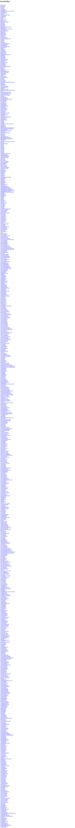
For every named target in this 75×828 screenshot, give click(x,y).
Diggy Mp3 (2, 183)
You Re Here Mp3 (3, 669)
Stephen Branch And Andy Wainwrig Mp (7, 90)
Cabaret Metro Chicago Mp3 (5, 153)
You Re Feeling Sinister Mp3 (5, 664)
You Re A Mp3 (3, 653)
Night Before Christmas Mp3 (5, 38)
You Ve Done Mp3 (3, 793)
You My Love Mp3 (3, 615)
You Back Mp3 (3, 277)
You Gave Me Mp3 (3, 446)
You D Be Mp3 (3, 360)
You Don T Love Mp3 (4, 395)
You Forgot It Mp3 (3, 437)
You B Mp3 (2, 274)
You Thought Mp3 (3, 768)
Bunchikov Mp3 (3, 747)
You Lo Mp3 (2, 574)
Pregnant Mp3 (2, 58)
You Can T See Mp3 (4, 340)
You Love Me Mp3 (3, 583)
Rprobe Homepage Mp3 (4, 71)
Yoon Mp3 (2, 145)
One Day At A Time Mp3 (4, 46)
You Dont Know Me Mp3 (4, 399)
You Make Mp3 (3, 590)
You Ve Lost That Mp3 (4, 802)
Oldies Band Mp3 (3, 45)
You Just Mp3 (2, 512)
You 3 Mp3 (2, 206)
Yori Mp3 (2, 150)
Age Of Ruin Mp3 (3, 540)
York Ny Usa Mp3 (3, 165)
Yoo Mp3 (2, 144)
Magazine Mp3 (3, 342)
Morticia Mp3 (2, 362)
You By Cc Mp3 (3, 298)
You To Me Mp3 (3, 772)
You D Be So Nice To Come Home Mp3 (7, 366)
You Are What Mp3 (3, 269)
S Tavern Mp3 (2, 73)
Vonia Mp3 (2, 124)
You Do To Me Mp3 (4, 380)
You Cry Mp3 (2, 357)
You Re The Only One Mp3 (5, 692)
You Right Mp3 (3, 710)
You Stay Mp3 (3, 750)
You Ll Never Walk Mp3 (4, 564)
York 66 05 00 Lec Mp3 (4, 156)
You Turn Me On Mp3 (4, 783)
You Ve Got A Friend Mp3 (5, 798)
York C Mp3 (2, 158)
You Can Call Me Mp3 (4, 310)
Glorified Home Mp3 (4, 273)
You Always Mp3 (3, 219)
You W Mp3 (2, 803)
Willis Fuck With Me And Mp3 (5, 130)
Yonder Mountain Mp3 (4, 136)
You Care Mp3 (3, 345)
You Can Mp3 (2, 307)
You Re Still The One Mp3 (5, 686)
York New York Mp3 (4, 162)
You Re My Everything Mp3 (5, 673)
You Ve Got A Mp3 (3, 796)
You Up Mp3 (2, 788)
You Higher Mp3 (3, 499)
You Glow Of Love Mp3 (4, 457)
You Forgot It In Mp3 (4, 438)
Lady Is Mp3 (2, 9)
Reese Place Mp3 (3, 163)
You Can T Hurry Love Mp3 (5, 336)
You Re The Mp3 (3, 687)
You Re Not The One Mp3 (5, 677)
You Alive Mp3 (3, 216)
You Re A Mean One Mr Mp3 (5, 656)
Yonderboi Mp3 (3, 139)
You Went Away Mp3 (4, 821)
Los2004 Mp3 (2, 16)
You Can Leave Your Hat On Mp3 (6, 329)
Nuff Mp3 (2, 41)
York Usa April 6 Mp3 (4, 168)
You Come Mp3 (3, 350)
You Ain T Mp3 (3, 214)
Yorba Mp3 (2, 147)
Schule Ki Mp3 (3, 76)
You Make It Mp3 (3, 592)
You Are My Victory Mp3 (4, 257)
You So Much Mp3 (3, 745)
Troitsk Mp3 (2, 115)
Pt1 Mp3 (2, 569)
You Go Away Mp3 (3, 459)
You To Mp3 (2, 769)
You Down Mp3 (3, 403)
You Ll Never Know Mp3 (4, 563)
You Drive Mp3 (3, 405)
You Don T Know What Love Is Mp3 (7, 394)
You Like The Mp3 (3, 547)
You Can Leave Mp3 (4, 326)
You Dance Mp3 (3, 368)
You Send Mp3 (3, 725)
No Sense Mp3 (3, 441)
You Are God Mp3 (3, 240)
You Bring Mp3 (3, 291)
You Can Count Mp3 (4, 315)
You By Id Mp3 (3, 300)
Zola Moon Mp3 (3, 312)
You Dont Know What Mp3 (5, 400)
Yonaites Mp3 (2, 134)
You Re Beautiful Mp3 (4, 662)
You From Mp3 (3, 443)
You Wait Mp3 (3, 805)
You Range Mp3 (3, 651)
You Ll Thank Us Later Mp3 (5, 570)
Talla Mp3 (2, 96)
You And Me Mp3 (3, 227)
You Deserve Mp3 (3, 371)
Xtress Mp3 (2, 133)
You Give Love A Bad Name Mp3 (6, 455)
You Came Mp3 (3, 306)
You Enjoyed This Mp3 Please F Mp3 (7, 417)
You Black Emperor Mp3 (4, 290)
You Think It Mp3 (3, 764)
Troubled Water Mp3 (4, 668)
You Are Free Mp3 (3, 236)
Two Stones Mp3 (3, 480)
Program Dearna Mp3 (4, 59)
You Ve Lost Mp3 (3, 801)
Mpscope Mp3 (3, 31)
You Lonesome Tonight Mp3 (5, 575)
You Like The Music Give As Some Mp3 (7, 552)
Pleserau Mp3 (2, 56)
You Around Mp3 (3, 271)
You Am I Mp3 (3, 221)
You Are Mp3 (2, 230)
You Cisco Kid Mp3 (4, 348)
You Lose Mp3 (3, 581)
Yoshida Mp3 (2, 181)
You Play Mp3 (3, 643)
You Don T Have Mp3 (4, 386)
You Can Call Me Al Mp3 (4, 311)
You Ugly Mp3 (3, 784)
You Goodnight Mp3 (4, 471)
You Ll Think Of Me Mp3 (5, 573)
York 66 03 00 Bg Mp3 (4, 155)
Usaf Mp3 (2, 120)
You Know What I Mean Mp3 (5, 527)
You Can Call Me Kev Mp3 (5, 313)
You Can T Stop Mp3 (4, 341)
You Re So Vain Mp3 (4, 683)
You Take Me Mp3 (3, 756)
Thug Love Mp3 (3, 109)
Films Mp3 (2, 639)
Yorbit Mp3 (2, 148)
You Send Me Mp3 (3, 726)
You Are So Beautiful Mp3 (5, 261)
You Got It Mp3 (3, 473)
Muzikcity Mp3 (3, 33)
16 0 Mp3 (2, 678)
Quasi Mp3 (2, 61)
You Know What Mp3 (4, 525)
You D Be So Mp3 (3, 361)
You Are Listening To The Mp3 (5, 247)
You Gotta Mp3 (3, 481)
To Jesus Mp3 (2, 111)
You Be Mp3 (2, 280)
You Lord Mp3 (3, 580)
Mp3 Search (2, 6)
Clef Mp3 (2, 401)
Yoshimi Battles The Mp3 (4, 187)
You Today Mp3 (3, 774)
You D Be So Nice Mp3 (4, 363)
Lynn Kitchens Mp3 (3, 688)
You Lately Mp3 (3, 531)
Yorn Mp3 (2, 172)
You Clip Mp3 (2, 349)
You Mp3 (2, 201)
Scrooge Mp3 (2, 173)
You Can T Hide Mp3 (4, 335)
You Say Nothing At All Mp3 (5, 721)
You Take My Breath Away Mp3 (6, 758)
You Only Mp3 (3, 632)
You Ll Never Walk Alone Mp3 (5, 565)
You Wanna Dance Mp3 (4, 809)
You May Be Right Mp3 (4, 598)
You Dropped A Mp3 (4, 409)
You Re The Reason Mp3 (4, 693)
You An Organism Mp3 (4, 223)
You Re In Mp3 (3, 670)
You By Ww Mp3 (3, 303)
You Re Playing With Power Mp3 (6, 680)
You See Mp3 (2, 722)
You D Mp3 (2, 359)
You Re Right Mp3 (3, 681)
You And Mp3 (2, 224)
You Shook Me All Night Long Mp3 (6, 735)
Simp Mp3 (2, 222)
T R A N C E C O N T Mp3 (5, 95)
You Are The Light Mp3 (4, 264)
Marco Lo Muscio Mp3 (4, 21)
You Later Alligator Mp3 (4, 533)
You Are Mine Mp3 (3, 250)
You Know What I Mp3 (4, 526)
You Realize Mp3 (3, 699)
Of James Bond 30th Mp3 (4, 43)
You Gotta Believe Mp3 (4, 482)
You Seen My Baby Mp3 (4, 724)
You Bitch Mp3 (3, 289)
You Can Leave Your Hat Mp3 (5, 328)
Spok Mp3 (2, 88)
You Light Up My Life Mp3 (5, 543)
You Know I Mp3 (3, 522)
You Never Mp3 (3, 623)
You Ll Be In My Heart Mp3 (5, 561)
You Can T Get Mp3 (4, 334)
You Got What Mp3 (3, 477)
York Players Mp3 (3, 166)
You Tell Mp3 (2, 760)
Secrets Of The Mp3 (4, 77)
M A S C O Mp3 (3, 18)
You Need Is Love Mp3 (4, 617)
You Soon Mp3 (3, 746)
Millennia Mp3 (3, 27)
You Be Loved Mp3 (3, 281)
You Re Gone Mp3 (3, 666)
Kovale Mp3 (2, 7)
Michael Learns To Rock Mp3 (5, 26)
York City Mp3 (3, 160)
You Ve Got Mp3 (3, 795)
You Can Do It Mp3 (3, 319)
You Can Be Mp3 (3, 308)
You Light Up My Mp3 (4, 542)
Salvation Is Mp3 (3, 74)
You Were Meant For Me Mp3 (5, 825)
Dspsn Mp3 (2, 619)
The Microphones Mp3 (4, 263)
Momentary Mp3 (3, 708)
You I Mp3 (2, 502)
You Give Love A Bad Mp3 (5, 454)
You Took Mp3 (3, 779)
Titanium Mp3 (2, 110)
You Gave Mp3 (3, 445)
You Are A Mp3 (3, 231)
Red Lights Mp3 (3, 65)
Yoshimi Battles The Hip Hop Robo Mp (7, 190)
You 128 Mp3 (2, 204)
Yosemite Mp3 (3, 178)
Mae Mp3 (2, 19)
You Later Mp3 (3, 532)
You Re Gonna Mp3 (4, 667)
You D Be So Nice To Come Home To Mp (7, 367)
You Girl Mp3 (2, 449)
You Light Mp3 (3, 539)
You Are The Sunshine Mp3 (5, 267)
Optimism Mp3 (3, 47)
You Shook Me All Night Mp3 (5, 734)
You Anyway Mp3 (3, 229)
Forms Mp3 (2, 817)
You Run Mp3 (2, 712)
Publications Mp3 (3, 60)
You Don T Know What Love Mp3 (6, 393)
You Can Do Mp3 (3, 318)
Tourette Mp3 (2, 113)
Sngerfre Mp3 (2, 84)
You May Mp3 (3, 596)
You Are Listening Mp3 (4, 245)
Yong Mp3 (2, 140)
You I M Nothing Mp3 (4, 504)
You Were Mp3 (3, 822)
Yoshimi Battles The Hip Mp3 (5, 188)
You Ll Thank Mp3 (3, 567)
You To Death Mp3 (3, 770)
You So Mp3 (2, 744)
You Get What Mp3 (3, 448)
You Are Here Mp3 (3, 242)
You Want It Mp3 (3, 811)
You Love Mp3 (3, 582)
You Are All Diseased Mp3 (5, 235)
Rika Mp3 (2, 68)
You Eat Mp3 (2, 415)
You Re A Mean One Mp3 (5, 655)
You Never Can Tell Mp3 (4, 624)
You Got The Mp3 (3, 475)
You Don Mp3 (2, 384)
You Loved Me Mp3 (4, 584)
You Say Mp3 (2, 719)
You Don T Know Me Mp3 (5, 389)
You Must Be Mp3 (3, 613)
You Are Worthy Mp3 (4, 270)
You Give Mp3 (3, 450)
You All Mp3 (2, 217)
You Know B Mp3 (3, 521)
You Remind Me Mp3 (4, 706)
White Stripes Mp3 (3, 129)
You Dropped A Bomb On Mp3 (5, 412)
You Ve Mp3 (2, 789)
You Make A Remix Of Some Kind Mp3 (7, 591)
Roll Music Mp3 (3, 70)
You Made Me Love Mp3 (4, 587)
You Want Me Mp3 (3, 812)
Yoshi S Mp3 (2, 180)
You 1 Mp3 (2, 203)
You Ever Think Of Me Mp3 (5, 420)
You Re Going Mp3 (3, 665)
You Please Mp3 (3, 644)
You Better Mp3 (3, 288)
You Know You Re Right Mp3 (5, 529)
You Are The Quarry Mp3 (4, 266)
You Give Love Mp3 (4, 452)
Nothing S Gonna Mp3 (4, 728)
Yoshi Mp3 (2, 179)
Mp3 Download (3, 5)
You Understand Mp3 (4, 786)
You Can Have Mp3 (3, 325)
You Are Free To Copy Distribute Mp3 (7, 239)
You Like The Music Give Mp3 (5, 549)
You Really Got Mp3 (4, 701)
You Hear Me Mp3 (3, 494)
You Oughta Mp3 (3, 638)
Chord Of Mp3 (3, 579)
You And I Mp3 (3, 225)
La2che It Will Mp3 (3, 322)
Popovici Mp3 (2, 57)
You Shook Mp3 (3, 731)
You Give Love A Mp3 (4, 453)
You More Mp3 (3, 607)
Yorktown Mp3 (3, 171)
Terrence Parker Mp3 (4, 98)
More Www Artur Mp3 (4, 30)
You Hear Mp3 (3, 493)
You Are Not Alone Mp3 (4, 259)
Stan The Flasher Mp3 (4, 89)
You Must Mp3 (3, 612)
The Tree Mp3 (2, 106)
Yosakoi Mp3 (2, 175)
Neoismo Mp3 (2, 36)
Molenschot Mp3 (3, 29)
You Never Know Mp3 (4, 626)
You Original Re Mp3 (4, 636)
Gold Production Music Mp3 (5, 658)
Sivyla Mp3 (2, 609)
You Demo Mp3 (3, 370)
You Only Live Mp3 (4, 634)
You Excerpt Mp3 (3, 423)
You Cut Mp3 (2, 358)
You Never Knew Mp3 (4, 625)
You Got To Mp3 (3, 476)
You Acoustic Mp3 (3, 210)
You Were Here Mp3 (4, 823)
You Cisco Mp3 (3, 347)
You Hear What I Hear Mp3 (5, 495)
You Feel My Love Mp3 (4, 427)
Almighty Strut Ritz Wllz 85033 (6, 718)
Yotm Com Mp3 (3, 200)
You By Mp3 (2, 297)
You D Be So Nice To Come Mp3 (6, 365)
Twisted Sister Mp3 (3, 421)
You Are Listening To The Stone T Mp (7, 249)
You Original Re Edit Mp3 (5, 637)
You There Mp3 (3, 762)
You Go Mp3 (2, 458)
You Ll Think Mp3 (3, 571)
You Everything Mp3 (4, 422)
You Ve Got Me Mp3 (4, 799)
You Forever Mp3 (3, 434)
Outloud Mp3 (2, 372)
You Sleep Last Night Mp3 (5, 742)
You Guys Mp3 (3, 484)
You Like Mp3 (3, 544)
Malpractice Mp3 (3, 20)
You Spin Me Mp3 (3, 749)
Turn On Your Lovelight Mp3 (5, 116)
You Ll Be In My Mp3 (4, 560)
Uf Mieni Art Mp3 (3, 117)
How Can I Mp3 (3, 292)
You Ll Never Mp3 (3, 562)
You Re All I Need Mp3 (4, 661)
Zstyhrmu (2, 520)
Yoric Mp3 (2, 151)
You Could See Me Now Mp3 (5, 356)
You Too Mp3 (2, 778)
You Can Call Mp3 (3, 309)
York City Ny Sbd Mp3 (4, 161)
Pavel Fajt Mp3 (3, 52)
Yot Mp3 (2, 197)
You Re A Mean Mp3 (4, 654)
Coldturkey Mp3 (3, 767)
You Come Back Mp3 (4, 351)
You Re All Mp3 (3, 659)
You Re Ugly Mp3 (3, 694)
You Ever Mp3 (3, 418)
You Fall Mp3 (2, 424)
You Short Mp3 (3, 736)
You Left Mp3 (2, 537)
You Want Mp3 (3, 810)
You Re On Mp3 (3, 679)
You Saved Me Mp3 (4, 717)
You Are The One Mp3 (4, 265)
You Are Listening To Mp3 (5, 246)
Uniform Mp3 (2, 118)
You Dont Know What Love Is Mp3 (6, 402)
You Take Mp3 (3, 755)
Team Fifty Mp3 (3, 97)
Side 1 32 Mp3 (3, 81)
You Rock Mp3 (3, 711)
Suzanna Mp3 (2, 629)
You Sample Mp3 (3, 715)
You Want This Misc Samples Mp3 (6, 816)
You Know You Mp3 (4, 528)
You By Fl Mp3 (3, 299)
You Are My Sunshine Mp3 (5, 256)
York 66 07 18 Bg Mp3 (4, 157)
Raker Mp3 (2, 757)
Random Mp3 (2, 63)
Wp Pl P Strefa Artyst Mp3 (5, 132)
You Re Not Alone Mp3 (4, 675)
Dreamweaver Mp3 (3, 233)
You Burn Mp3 (3, 296)
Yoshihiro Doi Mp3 (3, 184)
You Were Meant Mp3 (4, 824)
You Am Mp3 (2, 220)
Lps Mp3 (2, 17)
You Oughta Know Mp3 (4, 640)
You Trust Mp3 (3, 780)
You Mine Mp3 (3, 606)
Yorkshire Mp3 (3, 170)
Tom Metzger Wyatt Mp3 (4, 112)
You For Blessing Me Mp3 (5, 429)
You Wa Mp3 (2, 804)
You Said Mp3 (3, 714)
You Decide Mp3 (3, 369)
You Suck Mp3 (3, 753)
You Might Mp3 (3, 604)
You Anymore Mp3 (3, 228)
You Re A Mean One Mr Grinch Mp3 (7, 657)
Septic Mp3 (2, 78)
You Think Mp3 (3, 763)
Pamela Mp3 (2, 50)
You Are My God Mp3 (4, 252)
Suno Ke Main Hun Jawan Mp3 (6, 93)
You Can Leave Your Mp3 (5, 327)
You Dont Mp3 (3, 397)
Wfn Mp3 (2, 500)
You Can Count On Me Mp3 (5, 317)
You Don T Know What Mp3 (5, 392)
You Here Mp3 (3, 497)
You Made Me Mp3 (3, 586)
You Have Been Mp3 (4, 491)
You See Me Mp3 (3, 723)
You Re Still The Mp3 (4, 685)
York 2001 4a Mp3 (3, 154)
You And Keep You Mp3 (4, 226)
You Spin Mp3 (3, 748)
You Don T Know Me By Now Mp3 (6, 390)
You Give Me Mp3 (3, 456)
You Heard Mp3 (3, 496)
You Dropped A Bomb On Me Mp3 (6, 413)
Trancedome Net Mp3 (4, 114)
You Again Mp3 (3, 211)
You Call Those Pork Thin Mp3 (6, 305)
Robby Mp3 (2, 69)
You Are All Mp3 (3, 234)
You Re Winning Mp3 (4, 695)
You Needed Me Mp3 (4, 621)
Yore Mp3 (2, 149)
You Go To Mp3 (3, 460)
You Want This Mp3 (4, 814)
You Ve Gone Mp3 (3, 794)
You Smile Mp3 (3, 743)
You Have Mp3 (3, 489)
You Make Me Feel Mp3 (4, 594)
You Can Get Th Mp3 (4, 324)
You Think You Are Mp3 (4, 765)
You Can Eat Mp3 (3, 320)
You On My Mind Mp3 (4, 631)
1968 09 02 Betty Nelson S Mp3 (6, 332)
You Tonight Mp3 (3, 776)
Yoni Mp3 (2, 142)
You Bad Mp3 (2, 278)
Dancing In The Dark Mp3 (5, 212)
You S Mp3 (2, 713)
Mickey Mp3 (2, 530)
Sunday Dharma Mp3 (4, 243)
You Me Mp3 (2, 600)
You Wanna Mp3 (3, 808)
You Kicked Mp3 (3, 516)
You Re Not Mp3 (3, 674)
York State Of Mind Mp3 (4, 167)
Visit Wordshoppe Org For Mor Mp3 (6, 123)
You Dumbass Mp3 (3, 414)
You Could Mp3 (3, 353)
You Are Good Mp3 (3, 241)
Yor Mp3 (2, 146)
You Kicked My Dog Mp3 (5, 517)
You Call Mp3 (2, 304)
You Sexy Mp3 (3, 727)
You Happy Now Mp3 (4, 487)
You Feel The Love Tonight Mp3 (6, 428)
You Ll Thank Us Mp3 (4, 568)
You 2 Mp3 (2, 205)
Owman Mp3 (2, 49)
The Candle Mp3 (3, 100)
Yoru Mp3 (2, 174)
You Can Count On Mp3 (4, 316)
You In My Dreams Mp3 (4, 507)
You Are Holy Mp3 (3, 244)
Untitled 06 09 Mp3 (3, 119)
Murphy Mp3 (2, 32)
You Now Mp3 (3, 627)
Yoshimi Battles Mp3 (4, 186)
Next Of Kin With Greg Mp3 (5, 550)
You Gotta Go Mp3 (3, 483)
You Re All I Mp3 (3, 660)
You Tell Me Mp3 (3, 761)
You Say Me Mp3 (3, 720)
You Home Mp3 (3, 501)
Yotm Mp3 (2, 199)
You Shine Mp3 (3, 730)
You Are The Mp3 (3, 262)
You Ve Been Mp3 (3, 790)
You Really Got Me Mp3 (4, 702)
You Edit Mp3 (2, 416)
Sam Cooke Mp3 (3, 777)
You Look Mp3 (3, 576)
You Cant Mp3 (3, 344)
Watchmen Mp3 (3, 126)
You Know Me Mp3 (4, 524)
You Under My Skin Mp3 (4, 785)
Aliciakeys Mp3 (3, 827)
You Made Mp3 (3, 585)
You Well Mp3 (3, 820)
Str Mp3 (1, 91)
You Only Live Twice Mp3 (5, 635)
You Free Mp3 (3, 442)
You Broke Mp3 (3, 293)
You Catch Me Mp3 (3, 346)
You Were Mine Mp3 (4, 826)
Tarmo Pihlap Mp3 (3, 807)
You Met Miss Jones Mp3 (4, 603)
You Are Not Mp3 (3, 258)
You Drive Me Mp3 (3, 406)
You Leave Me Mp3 (4, 536)
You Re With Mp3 (3, 696)
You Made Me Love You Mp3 (5, 588)
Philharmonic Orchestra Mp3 (5, 54)
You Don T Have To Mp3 (4, 387)
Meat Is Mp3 (2, 24)
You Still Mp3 (2, 751)
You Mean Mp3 (3, 601)
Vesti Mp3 (2, 122)
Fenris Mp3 (2, 253)
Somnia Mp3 (2, 787)
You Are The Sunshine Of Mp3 (5, 268)
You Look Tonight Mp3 (4, 577)
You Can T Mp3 (3, 330)
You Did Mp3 (2, 373)
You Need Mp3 (3, 616)
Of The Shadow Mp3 (4, 44)
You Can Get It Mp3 (4, 323)
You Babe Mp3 (3, 275)
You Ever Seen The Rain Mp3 (5, 419)
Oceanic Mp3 (2, 42)
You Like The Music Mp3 (5, 548)
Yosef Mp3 (2, 176)
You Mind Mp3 (3, 605)
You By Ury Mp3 (3, 301)
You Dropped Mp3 (3, 408)
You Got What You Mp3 (4, 478)
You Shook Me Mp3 (4, 732)
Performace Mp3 (3, 53)
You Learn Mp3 (3, 534)
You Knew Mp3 (3, 518)
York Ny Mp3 (2, 164)
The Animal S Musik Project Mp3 (6, 99)
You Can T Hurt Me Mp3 (4, 338)
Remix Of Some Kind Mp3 (5, 66)
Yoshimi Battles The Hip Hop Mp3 (6, 189)
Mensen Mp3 (2, 25)
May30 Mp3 (2, 23)
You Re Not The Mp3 (4, 676)
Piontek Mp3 (2, 55)
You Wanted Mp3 (3, 819)
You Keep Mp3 (3, 513)
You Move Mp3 (3, 608)
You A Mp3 (2, 207)
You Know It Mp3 (3, 523)
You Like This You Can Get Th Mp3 (6, 553)
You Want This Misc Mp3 (4, 815)
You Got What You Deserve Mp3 (6, 479)
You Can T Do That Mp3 (4, 333)
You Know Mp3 (3, 519)
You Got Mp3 (2, 472)
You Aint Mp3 (2, 215)
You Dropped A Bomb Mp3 (5, 410)
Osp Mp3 (2, 48)
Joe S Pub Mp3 (3, 510)
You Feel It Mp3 (3, 426)
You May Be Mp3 (3, 597)
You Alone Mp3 (3, 218)
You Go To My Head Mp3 (5, 463)
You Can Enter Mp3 (4, 321)
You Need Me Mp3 (3, 618)
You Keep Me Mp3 (3, 515)
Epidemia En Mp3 (3, 202)
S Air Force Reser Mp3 (4, 72)
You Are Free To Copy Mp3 (5, 238)
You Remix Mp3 (3, 707)
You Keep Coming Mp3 (4, 514)
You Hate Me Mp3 (3, 488)
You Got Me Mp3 (3, 474)
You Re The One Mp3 (4, 690)
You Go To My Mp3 (4, 462)
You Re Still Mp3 (3, 684)
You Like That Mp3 (3, 546)
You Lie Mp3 (2, 538)
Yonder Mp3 (2, 135)
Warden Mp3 (2, 302)
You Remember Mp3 (4, 703)
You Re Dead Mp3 (3, 663)
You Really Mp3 (3, 700)
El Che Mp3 (2, 797)
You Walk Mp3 (3, 806)
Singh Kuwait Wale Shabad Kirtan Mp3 (7, 82)
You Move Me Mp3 (3, 610)
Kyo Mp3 (2, 8)
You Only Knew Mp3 (4, 633)
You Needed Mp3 (3, 620)
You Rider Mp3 (3, 709)
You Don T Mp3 (3, 385)
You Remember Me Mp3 (4, 704)
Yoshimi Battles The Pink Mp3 (5, 191)
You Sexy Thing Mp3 (4, 729)
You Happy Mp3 (3, 486)
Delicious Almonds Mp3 (4, 381)
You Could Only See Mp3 (5, 355)
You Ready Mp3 (3, 697)
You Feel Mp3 (2, 425)
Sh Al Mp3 (2, 79)
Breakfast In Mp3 (3, 461)
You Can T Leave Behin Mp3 (5, 339)
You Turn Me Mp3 (3, 782)
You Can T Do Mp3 (3, 331)
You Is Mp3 (2, 509)
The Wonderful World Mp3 (5, 391)
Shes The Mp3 (3, 80)
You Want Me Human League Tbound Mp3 (8, 813)
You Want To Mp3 (3, 818)
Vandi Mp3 (2, 121)
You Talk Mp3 (2, 759)
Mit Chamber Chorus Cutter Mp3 (6, 28)
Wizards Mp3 (2, 131)
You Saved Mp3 (3, 716)
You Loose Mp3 (3, 578)
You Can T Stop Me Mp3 (4, 343)
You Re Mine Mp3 (3, 671)
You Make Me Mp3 (3, 593)
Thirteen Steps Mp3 (3, 108)
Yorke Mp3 (2, 169)
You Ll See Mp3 (3, 566)
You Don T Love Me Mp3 (5, 396)
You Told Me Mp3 (3, 775)
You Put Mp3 (2, 645)
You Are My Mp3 (3, 251)
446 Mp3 (2, 352)
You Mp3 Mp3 (3, 611)
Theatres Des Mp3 (3, 107)
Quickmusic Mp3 (3, 411)
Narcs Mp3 (2, 431)
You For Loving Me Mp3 (4, 430)
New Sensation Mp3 (4, 37)
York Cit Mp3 (2, 159)
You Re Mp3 (2, 652)
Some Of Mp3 (2, 85)
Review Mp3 (2, 67)
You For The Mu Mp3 (4, 432)
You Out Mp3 (2, 641)
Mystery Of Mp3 (3, 34)
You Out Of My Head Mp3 (5, 642)
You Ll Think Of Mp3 (4, 572)
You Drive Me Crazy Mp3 (5, 407)
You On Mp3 (2, 630)
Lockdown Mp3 (3, 15)
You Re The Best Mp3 (4, 689)
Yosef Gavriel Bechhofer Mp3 (5, 177)
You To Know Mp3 (3, 771)
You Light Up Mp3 (3, 541)
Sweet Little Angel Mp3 (4, 94)
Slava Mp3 (2, 83)
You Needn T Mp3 (3, 622)
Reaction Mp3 (2, 64)
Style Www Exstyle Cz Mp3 (5, 92)
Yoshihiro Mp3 (3, 182)
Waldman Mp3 (3, 125)
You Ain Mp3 (2, 213)
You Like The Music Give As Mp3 (6, 551)
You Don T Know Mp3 (4, 388)
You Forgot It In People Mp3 (5, 439)
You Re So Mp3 (3, 682)
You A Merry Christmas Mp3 (5, 208)
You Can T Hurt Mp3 (4, 337)
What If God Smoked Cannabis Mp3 (6, 128)
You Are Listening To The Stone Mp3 (7, 248)
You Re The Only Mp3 (4, 691)
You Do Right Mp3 (3, 379)
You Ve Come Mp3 (3, 792)
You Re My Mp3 (3, 672)
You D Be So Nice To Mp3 (5, 364)
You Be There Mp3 (3, 282)
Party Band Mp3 (3, 51)
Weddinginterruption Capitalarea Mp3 (7, 127)
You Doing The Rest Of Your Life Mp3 (7, 383)
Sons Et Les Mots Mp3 (4, 86)
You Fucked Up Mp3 (4, 444)
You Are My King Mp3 (4, 254)
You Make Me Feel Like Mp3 (5, 595)
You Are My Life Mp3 (4, 255)
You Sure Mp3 (3, 754)
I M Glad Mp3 (3, 490)
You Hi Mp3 (2, 498)
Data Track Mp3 (3, 599)
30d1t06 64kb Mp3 (3, 698)
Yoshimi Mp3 (2, 185)
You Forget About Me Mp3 (5, 435)
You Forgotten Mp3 (3, 440)
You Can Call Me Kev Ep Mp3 (5, 314)
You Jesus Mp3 (3, 511)
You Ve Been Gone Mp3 (4, 791)
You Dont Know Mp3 (4, 398)
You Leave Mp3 (3, 535)
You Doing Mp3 (3, 382)
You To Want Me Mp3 (4, 773)
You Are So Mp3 (3, 260)
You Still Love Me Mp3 (4, 752)
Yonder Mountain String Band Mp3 (6, 138)
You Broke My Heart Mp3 (5, 295)
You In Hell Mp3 (3, 506)
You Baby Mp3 (3, 276)
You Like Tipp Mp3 (3, 554)
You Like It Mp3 (3, 545)
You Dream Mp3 (3, 404)
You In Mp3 (2, 505)
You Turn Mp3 (3, 781)
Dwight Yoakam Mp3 (4, 470)
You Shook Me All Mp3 (4, 733)
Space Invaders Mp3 (4, 87)
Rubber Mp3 (2, 589)
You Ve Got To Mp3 (4, 800)
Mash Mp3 (2, 22)
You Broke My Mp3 (4, 294)
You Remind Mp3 (3, 705)
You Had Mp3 (2, 485)
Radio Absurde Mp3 (4, 62)
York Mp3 (2, 152)
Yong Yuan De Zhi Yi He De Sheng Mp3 (7, 141)
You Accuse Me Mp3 (4, 209)
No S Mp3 (2, 39)
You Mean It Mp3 (3, 602)
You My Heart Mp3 (3, 614)
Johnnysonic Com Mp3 (4, 451)
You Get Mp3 (2, 447)
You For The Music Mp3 (4, 433)
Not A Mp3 (2, 40)
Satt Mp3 (2, 75)
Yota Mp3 (2, 198)
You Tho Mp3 (2, 766)
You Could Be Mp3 (3, 354)
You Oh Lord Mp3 (3, 628)
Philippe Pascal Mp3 (4, 143)
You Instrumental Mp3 (4, 508)
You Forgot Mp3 (3, 436)
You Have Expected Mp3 (4, 492)
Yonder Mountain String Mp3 (5, 137)
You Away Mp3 (3, 272)
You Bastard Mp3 (3, 279)
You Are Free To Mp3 (4, 237)
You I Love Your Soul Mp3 (5, 503)
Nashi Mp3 (2, 35)
